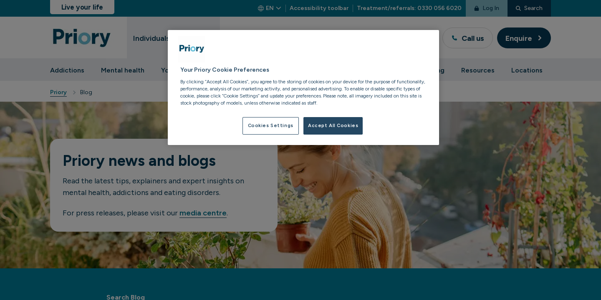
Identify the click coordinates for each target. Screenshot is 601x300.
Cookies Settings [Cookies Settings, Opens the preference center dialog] (270, 125)
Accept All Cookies (333, 125)
